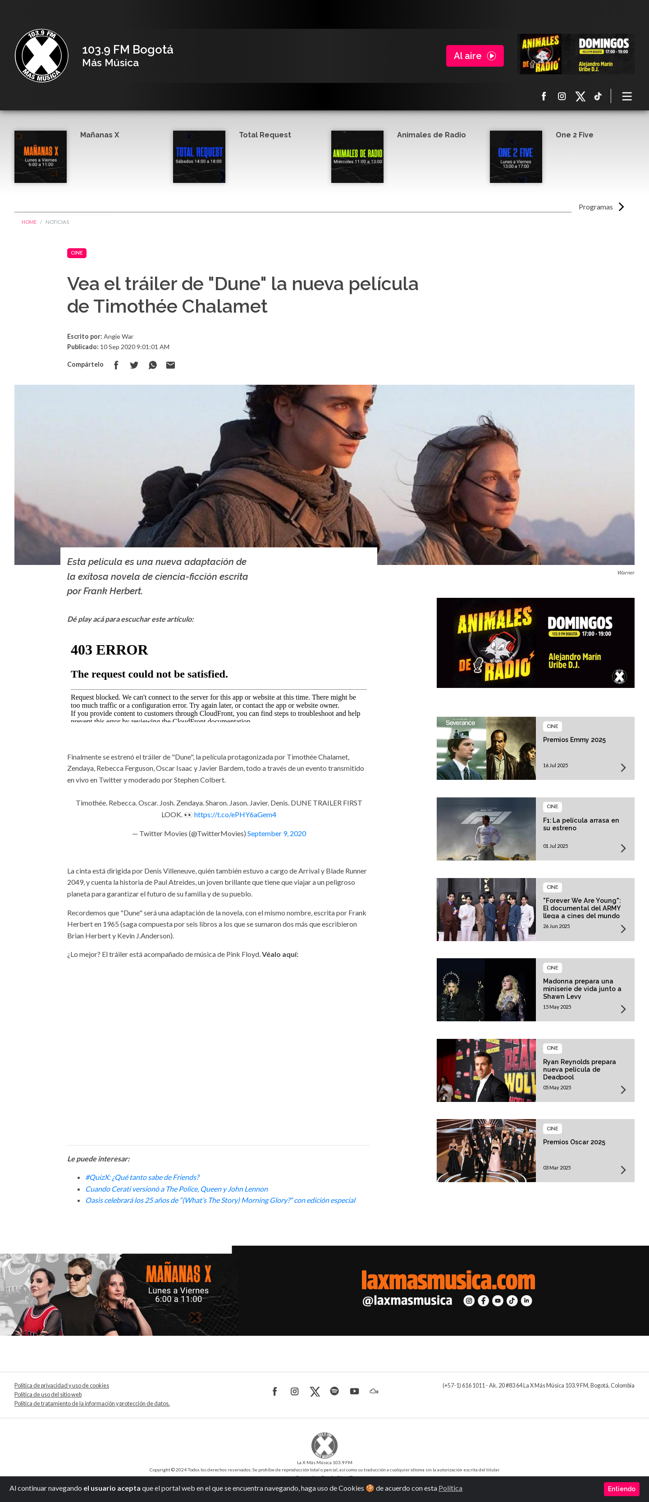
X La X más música (580, 96)
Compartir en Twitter (134, 365)
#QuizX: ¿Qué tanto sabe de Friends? (142, 1177)
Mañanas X (99, 135)
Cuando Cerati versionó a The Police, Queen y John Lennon (176, 1188)
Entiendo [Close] (621, 1489)
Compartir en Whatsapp (152, 365)
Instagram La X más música (562, 96)
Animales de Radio (431, 135)
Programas (596, 206)
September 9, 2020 (276, 833)
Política (450, 1488)
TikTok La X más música (598, 96)
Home (29, 222)
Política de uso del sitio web (48, 1394)
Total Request (265, 135)
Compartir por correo (170, 365)
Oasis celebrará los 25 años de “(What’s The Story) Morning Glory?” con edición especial (220, 1200)
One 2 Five (575, 135)
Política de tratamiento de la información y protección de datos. (92, 1403)
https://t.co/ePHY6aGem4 (235, 814)
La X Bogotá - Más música (41, 56)
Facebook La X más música (544, 96)
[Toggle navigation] (627, 96)
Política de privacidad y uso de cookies (61, 1385)
